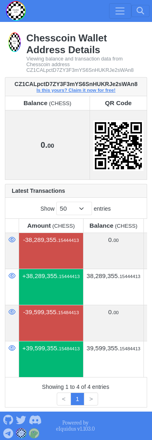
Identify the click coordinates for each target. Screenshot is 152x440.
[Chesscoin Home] (16, 11)
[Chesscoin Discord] (35, 419)
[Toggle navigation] (120, 11)
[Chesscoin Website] (21, 432)
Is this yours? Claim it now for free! (76, 90)
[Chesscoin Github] (8, 419)
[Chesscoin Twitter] (21, 419)
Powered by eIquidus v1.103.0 (75, 426)
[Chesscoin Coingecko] (34, 432)
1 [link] (77, 398)
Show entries (76, 208)
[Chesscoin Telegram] (8, 432)
